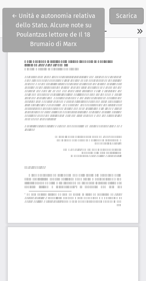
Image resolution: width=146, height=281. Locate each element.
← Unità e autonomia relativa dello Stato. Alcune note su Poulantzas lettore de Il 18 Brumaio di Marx (58, 29)
